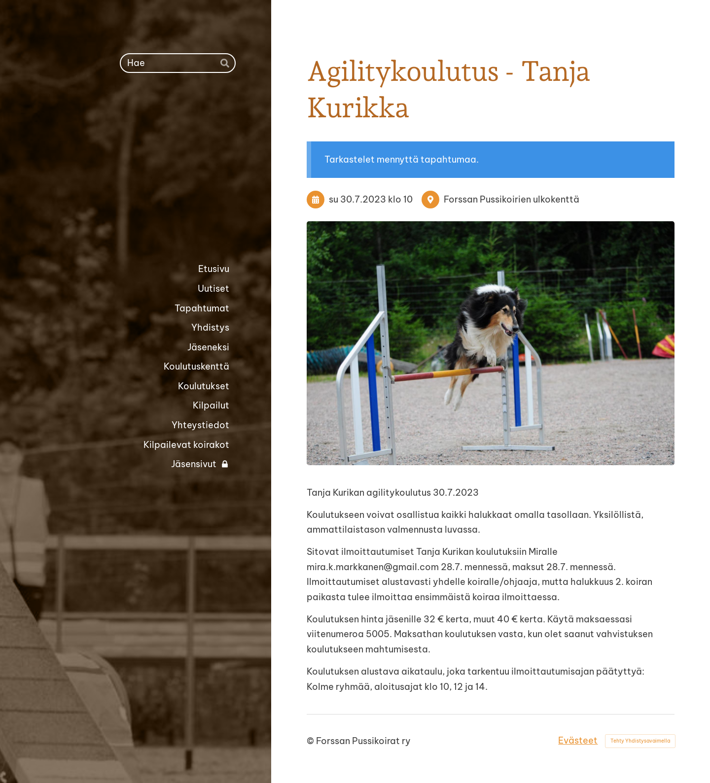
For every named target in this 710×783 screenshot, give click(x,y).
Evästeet (578, 740)
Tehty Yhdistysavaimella (640, 741)
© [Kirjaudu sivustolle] (311, 741)
